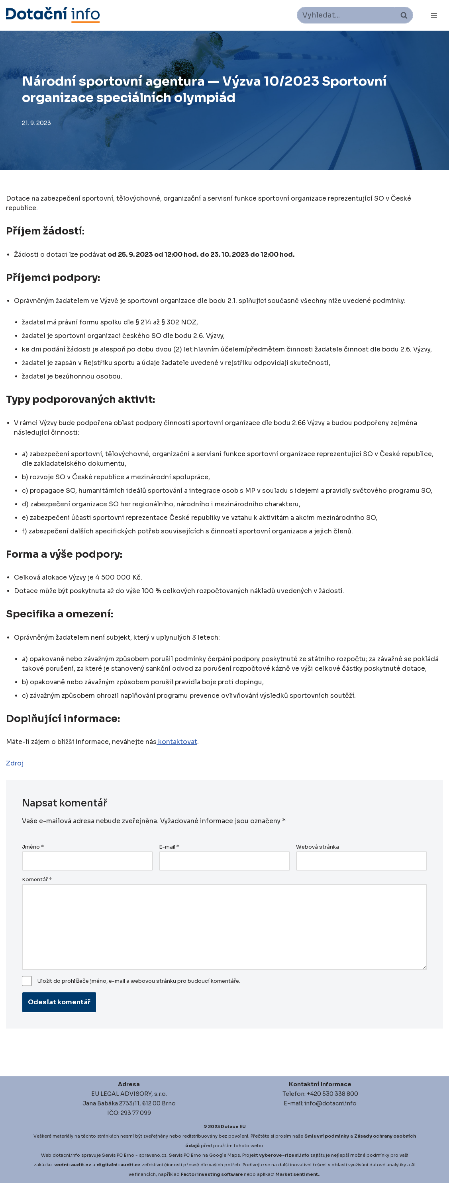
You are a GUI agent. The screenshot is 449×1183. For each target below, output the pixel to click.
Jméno (33, 847)
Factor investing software (212, 1174)
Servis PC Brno (118, 1155)
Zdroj (15, 763)
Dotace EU (233, 1126)
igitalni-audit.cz (120, 1164)
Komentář (37, 880)
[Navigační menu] (434, 15)
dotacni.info (66, 1155)
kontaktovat (177, 742)
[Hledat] (346, 15)
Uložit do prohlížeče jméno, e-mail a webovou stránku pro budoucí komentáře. (138, 981)
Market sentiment (296, 1174)
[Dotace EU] (53, 15)
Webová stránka (317, 847)
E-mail (169, 847)
